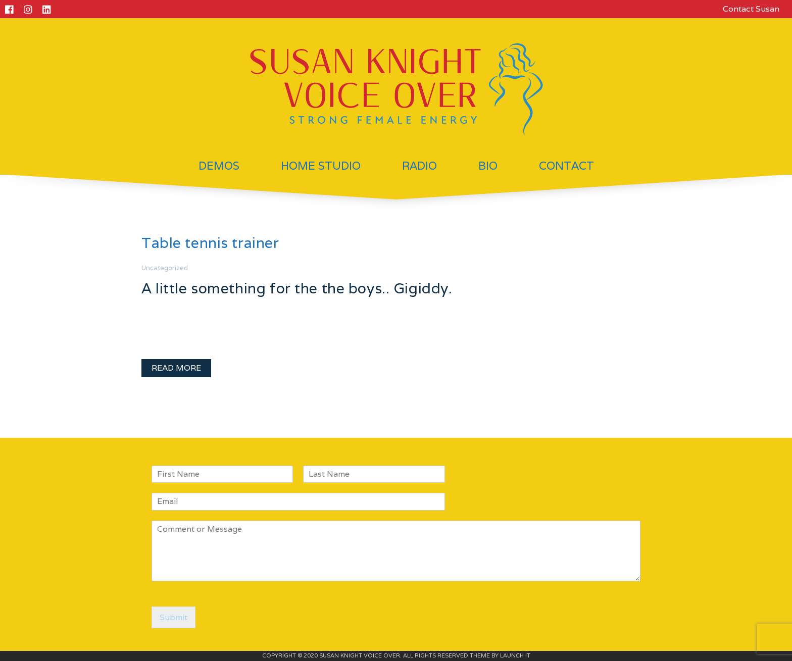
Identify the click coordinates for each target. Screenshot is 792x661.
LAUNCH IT (515, 655)
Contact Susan (751, 9)
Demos (219, 166)
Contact (566, 166)
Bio (488, 166)
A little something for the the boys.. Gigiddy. (297, 288)
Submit (173, 617)
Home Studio (321, 166)
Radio (419, 166)
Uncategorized (164, 268)
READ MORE (176, 368)
